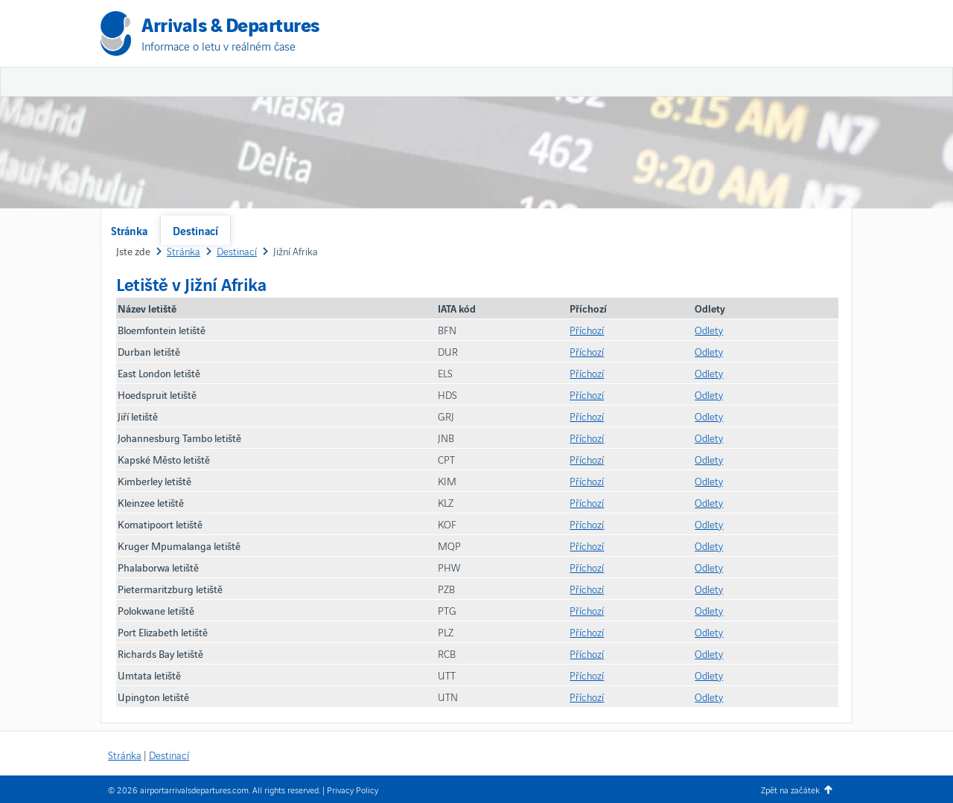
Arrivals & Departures (230, 23)
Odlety (709, 329)
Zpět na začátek (790, 789)
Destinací (195, 230)
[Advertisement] (677, 111)
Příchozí (587, 329)
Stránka (129, 230)
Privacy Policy (352, 789)
